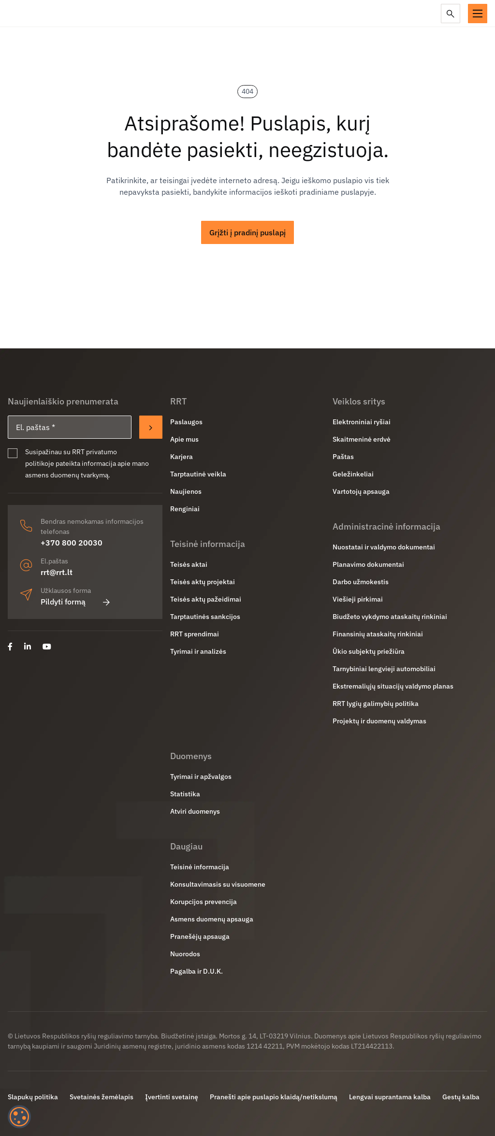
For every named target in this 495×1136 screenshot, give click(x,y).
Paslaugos (186, 421)
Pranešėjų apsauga (200, 936)
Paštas (343, 456)
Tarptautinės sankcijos (205, 616)
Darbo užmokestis (361, 581)
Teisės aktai (188, 564)
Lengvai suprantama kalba (390, 1097)
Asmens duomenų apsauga (211, 919)
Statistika (185, 794)
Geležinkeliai (353, 474)
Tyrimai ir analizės (198, 651)
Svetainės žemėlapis (101, 1097)
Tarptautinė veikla (198, 474)
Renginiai (185, 508)
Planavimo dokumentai (368, 564)
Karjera (181, 456)
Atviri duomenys (195, 811)
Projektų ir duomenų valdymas (379, 721)
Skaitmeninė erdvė (362, 439)
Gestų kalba (461, 1097)
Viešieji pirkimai (358, 599)
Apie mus (184, 439)
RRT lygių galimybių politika (376, 703)
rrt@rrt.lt (57, 572)
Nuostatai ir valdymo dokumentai (384, 547)
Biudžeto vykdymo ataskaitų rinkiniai (390, 616)
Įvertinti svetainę (171, 1097)
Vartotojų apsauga (361, 491)
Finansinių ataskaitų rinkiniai (378, 634)
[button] (477, 13)
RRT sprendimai (194, 634)
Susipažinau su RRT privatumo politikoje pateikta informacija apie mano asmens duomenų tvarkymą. (87, 463)
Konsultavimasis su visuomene (217, 884)
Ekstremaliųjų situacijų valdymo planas (393, 686)
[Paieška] (450, 13)
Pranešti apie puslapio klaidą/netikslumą (273, 1097)
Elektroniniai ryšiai (362, 421)
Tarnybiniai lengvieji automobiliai (384, 668)
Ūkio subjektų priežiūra (369, 651)
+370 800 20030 (71, 542)
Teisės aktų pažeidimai (205, 599)
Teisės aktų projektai (202, 581)
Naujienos (186, 491)
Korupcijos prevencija (203, 901)
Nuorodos (185, 953)
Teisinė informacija (199, 867)
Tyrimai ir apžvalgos (201, 776)
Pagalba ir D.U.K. (196, 971)
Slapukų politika (33, 1097)
